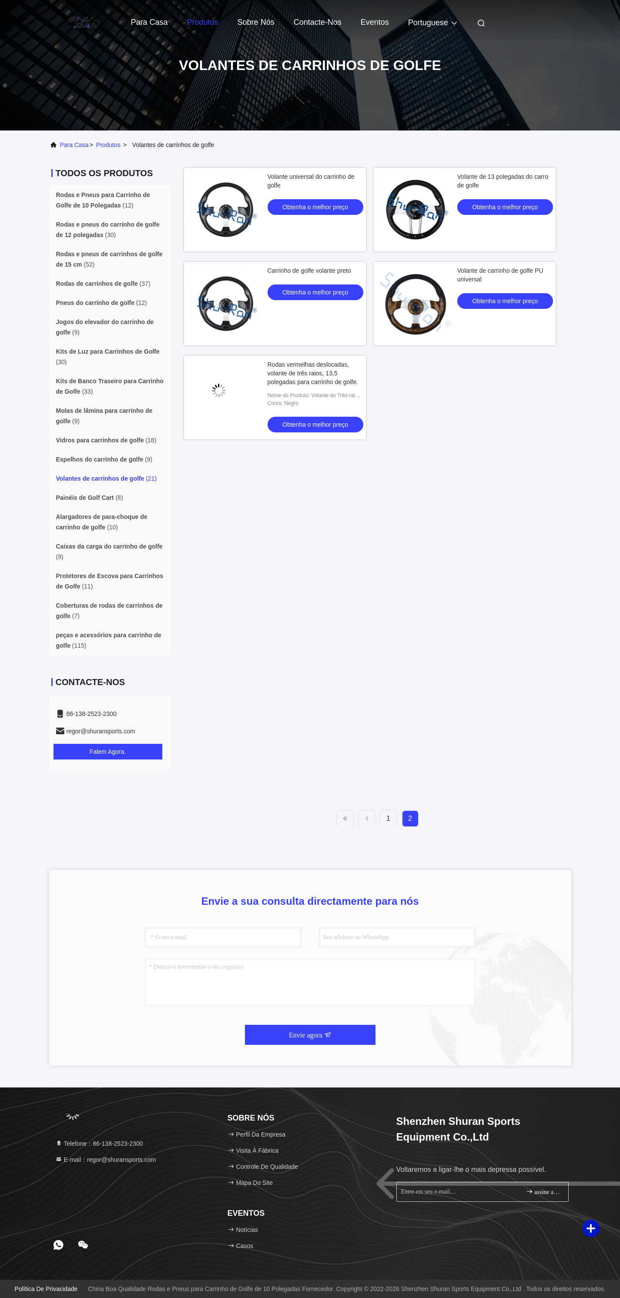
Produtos (202, 22)
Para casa (149, 22)
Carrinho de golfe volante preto (309, 270)
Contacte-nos (318, 22)
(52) (109, 259)
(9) (105, 327)
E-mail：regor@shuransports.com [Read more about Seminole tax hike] (105, 1159)
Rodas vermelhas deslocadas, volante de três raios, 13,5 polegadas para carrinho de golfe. (313, 373)
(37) (103, 283)
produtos (108, 144)
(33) (110, 386)
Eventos (375, 22)
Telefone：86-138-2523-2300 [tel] (99, 1143)
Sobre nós (256, 22)
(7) (109, 610)
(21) (106, 478)
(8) (89, 497)
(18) (106, 440)
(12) (103, 200)
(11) (110, 581)
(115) (108, 640)
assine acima (543, 1191)
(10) (101, 522)
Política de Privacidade (46, 1288)
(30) (108, 229)
